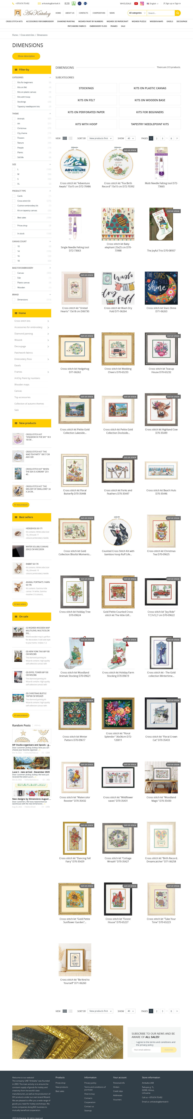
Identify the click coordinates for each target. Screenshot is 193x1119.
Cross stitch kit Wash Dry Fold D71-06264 (118, 307)
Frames (114, 26)
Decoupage (182, 21)
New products (62, 1084)
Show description (26, 53)
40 (131, 136)
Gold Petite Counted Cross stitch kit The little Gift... (118, 611)
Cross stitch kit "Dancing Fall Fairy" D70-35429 (75, 857)
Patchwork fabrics (77, 26)
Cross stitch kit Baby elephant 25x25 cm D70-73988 (118, 245)
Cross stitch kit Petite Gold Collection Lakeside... (75, 428)
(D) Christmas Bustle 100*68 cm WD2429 (36, 692)
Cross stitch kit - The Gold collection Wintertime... (161, 671)
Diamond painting (66, 21)
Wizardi (18, 337)
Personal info (119, 1080)
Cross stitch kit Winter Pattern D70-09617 (75, 736)
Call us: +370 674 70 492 (152, 1095)
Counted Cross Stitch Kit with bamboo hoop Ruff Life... (118, 550)
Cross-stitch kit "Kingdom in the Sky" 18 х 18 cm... (38, 435)
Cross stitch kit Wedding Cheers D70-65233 (118, 368)
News (112, 13)
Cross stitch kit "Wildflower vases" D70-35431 (118, 796)
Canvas (18, 388)
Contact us (89, 1104)
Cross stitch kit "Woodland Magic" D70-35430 (161, 796)
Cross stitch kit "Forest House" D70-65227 (118, 918)
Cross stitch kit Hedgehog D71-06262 (75, 368)
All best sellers (20, 602)
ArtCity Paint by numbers (27, 375)
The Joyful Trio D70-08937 (161, 248)
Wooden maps (156, 21)
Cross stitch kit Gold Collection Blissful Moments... (75, 550)
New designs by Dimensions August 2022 (33, 796)
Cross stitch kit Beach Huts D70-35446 (161, 489)
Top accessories (22, 394)
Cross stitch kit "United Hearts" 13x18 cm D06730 (75, 307)
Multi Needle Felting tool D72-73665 (161, 182)
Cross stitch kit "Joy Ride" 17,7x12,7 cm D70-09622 (161, 611)
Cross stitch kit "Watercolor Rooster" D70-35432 (75, 796)
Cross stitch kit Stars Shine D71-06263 (161, 307)
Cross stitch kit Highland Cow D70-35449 (161, 428)
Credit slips (118, 1088)
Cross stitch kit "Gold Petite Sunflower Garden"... (75, 918)
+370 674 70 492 (20, 3)
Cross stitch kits (14, 21)
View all (37, 723)
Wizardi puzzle (139, 21)
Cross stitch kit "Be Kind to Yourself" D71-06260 (75, 979)
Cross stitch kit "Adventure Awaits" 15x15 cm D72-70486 (75, 182)
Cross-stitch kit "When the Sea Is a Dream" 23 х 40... (37, 469)
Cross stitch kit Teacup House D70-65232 (161, 368)
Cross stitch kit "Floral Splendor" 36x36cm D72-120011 (118, 734)
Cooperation (99, 13)
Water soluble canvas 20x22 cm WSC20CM (37, 545)
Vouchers (117, 1097)
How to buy (89, 1091)
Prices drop (60, 1080)
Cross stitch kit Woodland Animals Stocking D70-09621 (75, 671)
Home (58, 13)
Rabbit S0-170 (32, 561)
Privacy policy (90, 1080)
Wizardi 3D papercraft (117, 21)
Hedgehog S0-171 (34, 526)
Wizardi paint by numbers (90, 21)
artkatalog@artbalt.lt (49, 3)
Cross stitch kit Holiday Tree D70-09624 (74, 611)
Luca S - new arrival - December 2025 (31, 769)
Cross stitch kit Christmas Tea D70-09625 (161, 550)
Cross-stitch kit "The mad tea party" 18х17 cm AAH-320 (38, 452)
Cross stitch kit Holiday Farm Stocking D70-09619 (118, 671)
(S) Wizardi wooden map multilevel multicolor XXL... (38, 628)
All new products (21, 502)
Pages (144, 135)
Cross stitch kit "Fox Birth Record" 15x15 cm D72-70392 (118, 182)
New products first (101, 136)
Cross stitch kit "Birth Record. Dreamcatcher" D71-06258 (161, 857)
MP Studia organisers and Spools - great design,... (37, 742)
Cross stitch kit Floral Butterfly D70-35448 (74, 489)
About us (69, 13)
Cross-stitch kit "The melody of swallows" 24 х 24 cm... (38, 487)
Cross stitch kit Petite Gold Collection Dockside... (118, 428)
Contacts (83, 13)
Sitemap (88, 1108)
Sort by (81, 135)
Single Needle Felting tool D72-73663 (75, 246)
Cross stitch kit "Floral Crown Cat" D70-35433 (161, 736)
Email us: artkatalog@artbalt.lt (155, 1099)
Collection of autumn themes (29, 401)
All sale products (21, 713)
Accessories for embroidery (40, 21)
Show (121, 135)
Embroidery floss (98, 26)
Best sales (60, 1088)
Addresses (117, 1093)
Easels (170, 21)
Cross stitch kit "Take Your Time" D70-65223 (161, 918)
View (58, 135)
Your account (119, 1075)
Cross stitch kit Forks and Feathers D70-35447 (118, 489)
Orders (116, 1084)
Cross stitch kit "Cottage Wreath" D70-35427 (118, 857)
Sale (123, 26)
